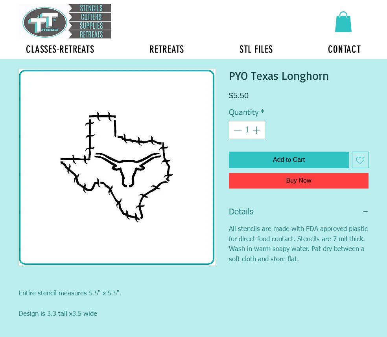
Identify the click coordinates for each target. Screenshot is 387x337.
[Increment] (257, 130)
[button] (343, 21)
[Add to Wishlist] (360, 160)
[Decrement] (236, 130)
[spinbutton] (247, 130)
